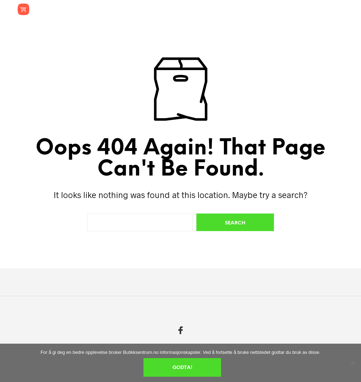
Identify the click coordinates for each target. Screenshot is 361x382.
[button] (291, 9)
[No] (352, 363)
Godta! (182, 367)
